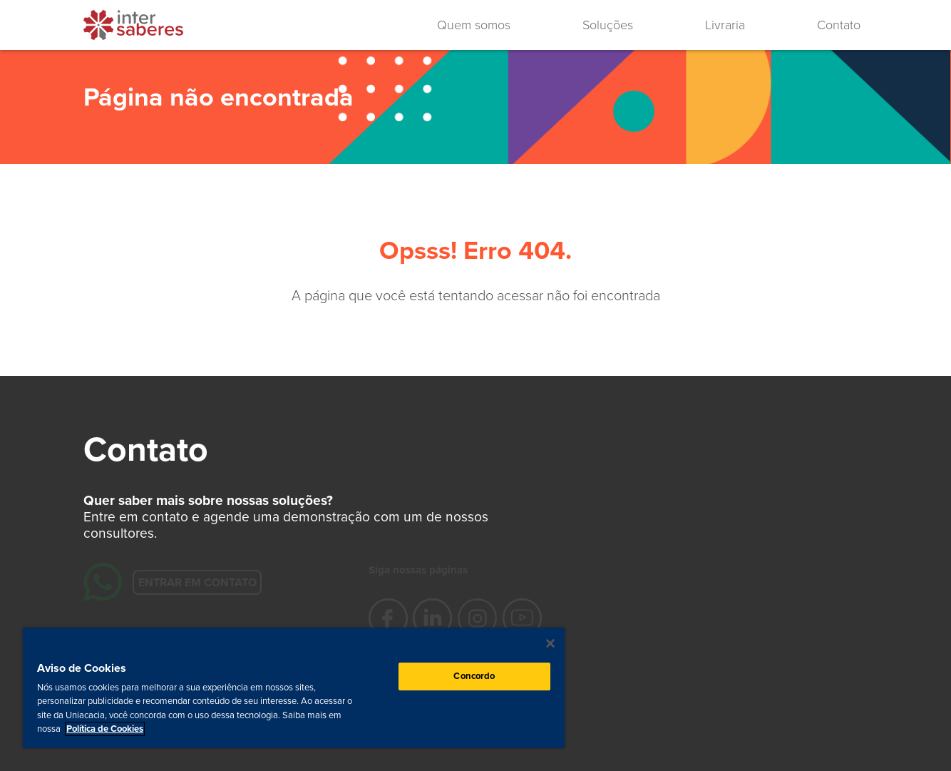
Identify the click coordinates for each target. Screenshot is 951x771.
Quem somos (473, 25)
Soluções (607, 25)
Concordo (474, 676)
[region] (294, 688)
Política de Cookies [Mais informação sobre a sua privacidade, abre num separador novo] (104, 729)
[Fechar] (550, 643)
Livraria (725, 25)
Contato (838, 25)
